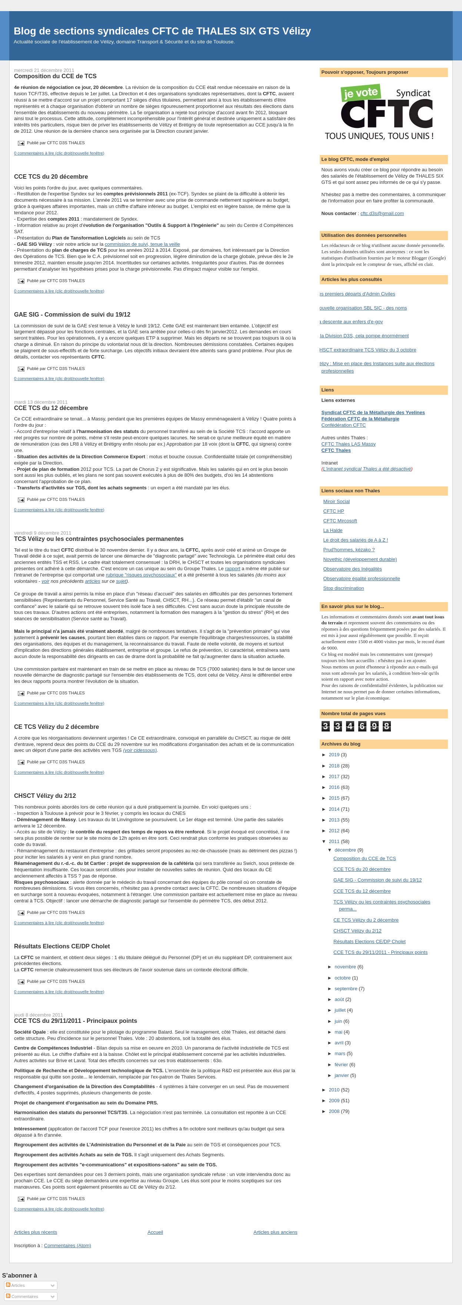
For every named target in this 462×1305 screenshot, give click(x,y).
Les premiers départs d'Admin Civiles (355, 294)
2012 (335, 830)
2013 (335, 820)
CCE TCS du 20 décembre (51, 176)
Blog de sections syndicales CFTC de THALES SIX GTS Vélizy (162, 31)
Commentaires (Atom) (67, 1245)
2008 (335, 1111)
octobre (343, 978)
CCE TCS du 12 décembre (51, 407)
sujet (121, 581)
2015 (335, 798)
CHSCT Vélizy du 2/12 (45, 795)
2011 (335, 841)
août (340, 999)
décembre (346, 850)
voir (45, 581)
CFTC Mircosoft (340, 520)
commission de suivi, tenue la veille (142, 244)
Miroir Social (336, 501)
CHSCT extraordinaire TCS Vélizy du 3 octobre (366, 350)
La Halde (333, 530)
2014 (335, 809)
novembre (346, 966)
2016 (335, 787)
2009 (335, 1100)
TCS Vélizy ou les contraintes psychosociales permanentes (99, 538)
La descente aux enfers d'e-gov (349, 321)
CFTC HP (333, 511)
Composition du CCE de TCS (55, 76)
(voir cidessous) (140, 750)
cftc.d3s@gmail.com (382, 213)
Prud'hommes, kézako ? (349, 549)
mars (341, 1053)
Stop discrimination (343, 588)
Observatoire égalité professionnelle (361, 578)
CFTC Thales (336, 450)
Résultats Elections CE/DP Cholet (62, 946)
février (342, 1064)
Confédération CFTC (344, 425)
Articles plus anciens (275, 1232)
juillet (341, 1010)
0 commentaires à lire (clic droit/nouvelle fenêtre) (59, 153)
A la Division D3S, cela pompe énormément (362, 335)
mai (339, 1032)
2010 (335, 1090)
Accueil (155, 1232)
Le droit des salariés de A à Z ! (355, 540)
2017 (335, 776)
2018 (335, 766)
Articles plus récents (35, 1232)
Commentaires (22, 1296)
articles (92, 581)
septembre (347, 988)
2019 (335, 754)
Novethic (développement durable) (360, 559)
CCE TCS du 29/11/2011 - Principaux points (75, 1020)
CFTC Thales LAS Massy (349, 444)
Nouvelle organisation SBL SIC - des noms (361, 308)
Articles (15, 1285)
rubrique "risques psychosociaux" (141, 575)
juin (339, 1021)
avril (340, 1042)
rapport (232, 568)
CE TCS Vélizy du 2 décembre (56, 726)
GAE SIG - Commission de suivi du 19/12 (72, 314)
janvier (342, 1075)
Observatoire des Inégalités (352, 569)
